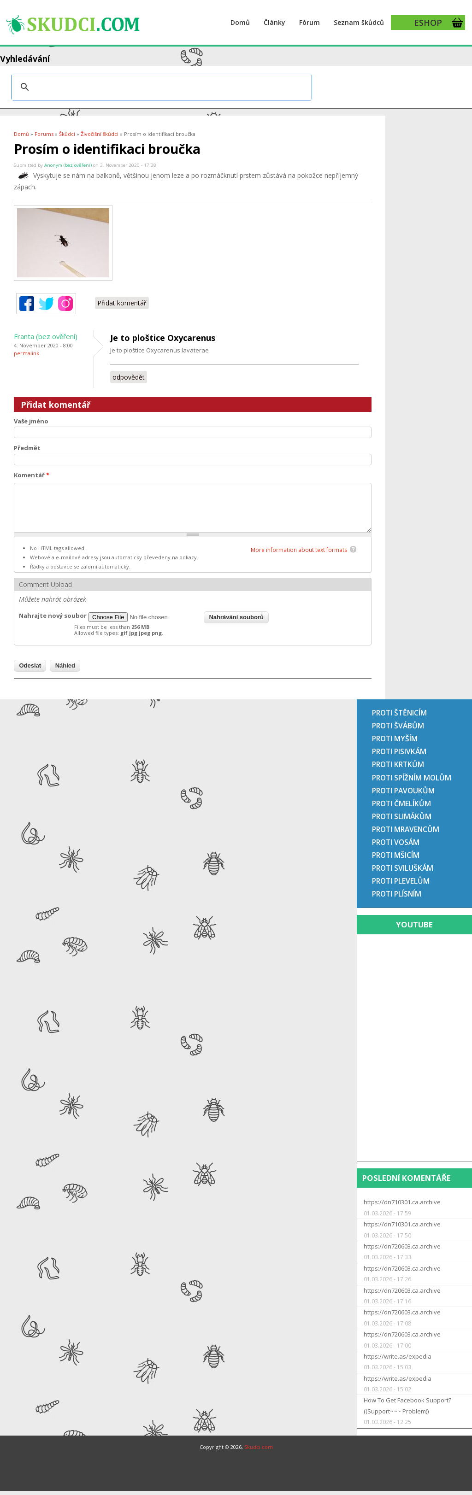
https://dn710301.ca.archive (402, 1202)
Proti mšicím (395, 855)
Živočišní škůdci (99, 133)
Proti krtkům (398, 764)
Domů (240, 22)
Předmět (27, 448)
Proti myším (395, 738)
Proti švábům (398, 726)
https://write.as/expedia (397, 1356)
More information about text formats (299, 550)
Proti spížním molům (411, 778)
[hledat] (160, 87)
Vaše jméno (31, 421)
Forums (44, 133)
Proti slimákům (401, 816)
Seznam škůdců (359, 22)
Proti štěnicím (399, 713)
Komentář (31, 475)
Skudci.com (258, 1446)
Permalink (26, 353)
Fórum (309, 22)
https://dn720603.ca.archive (402, 1246)
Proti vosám (395, 842)
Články (274, 22)
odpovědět (128, 377)
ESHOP (428, 22)
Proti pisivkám (399, 751)
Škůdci (67, 133)
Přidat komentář (122, 303)
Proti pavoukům (403, 791)
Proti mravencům (405, 829)
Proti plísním (396, 894)
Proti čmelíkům (401, 803)
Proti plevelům (401, 881)
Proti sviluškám (402, 868)
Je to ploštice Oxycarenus (162, 337)
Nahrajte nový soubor (53, 615)
